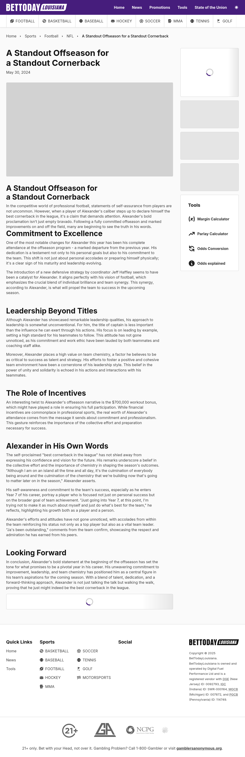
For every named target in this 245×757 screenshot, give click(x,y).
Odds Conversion (212, 248)
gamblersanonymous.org (199, 748)
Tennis (199, 21)
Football (22, 21)
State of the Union (211, 7)
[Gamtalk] (175, 730)
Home (119, 7)
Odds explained (211, 263)
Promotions (159, 7)
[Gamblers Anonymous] (105, 730)
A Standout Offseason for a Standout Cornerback (125, 36)
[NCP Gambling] (140, 730)
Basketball (57, 21)
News (137, 7)
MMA (175, 21)
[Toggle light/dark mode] (236, 7)
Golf (224, 21)
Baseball (91, 21)
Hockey (121, 21)
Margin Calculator (213, 219)
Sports (30, 36)
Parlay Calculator (212, 233)
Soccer (150, 21)
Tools (182, 7)
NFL (70, 36)
